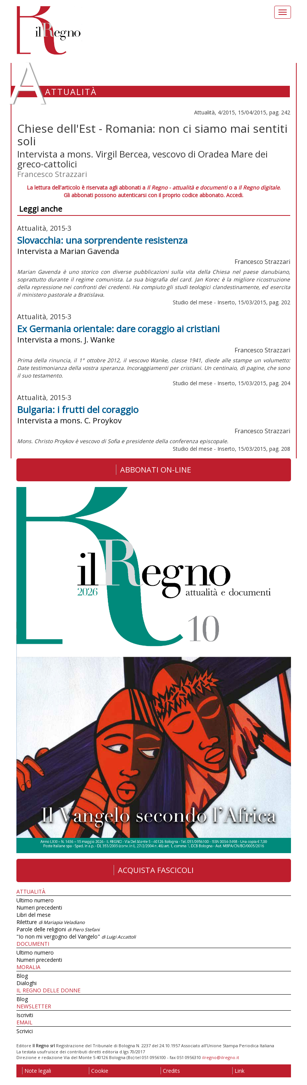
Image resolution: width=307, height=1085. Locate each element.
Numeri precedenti (39, 907)
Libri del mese (33, 914)
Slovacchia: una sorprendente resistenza (102, 240)
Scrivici (24, 1031)
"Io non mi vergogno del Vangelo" (76, 936)
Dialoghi (26, 983)
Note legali (36, 1070)
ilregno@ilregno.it (220, 1057)
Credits (170, 1070)
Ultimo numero (35, 900)
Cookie (98, 1070)
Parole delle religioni (58, 929)
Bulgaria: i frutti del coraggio (77, 409)
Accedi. (234, 195)
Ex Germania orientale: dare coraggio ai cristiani (118, 328)
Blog (22, 975)
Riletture (50, 922)
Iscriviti (24, 1015)
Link (238, 1070)
